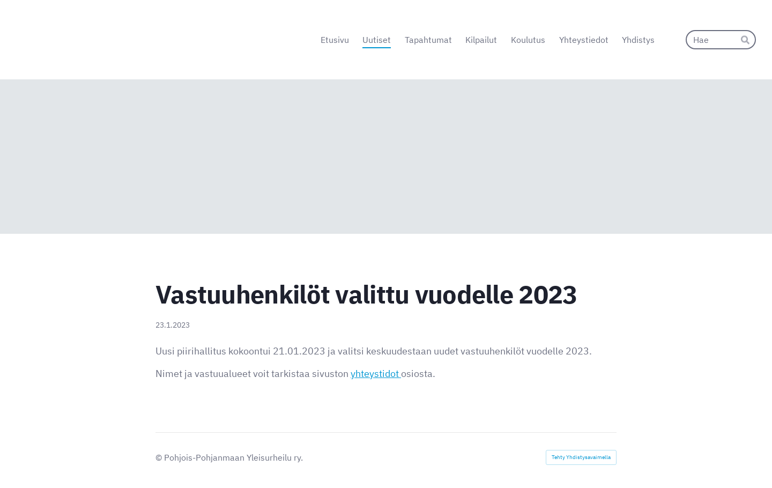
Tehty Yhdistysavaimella (581, 457)
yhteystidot (376, 373)
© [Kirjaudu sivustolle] (159, 457)
